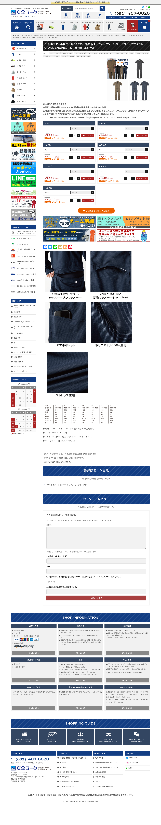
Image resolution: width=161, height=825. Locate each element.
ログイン (26, 16)
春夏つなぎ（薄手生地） (19, 38)
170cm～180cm (49, 35)
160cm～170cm (38, 35)
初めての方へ (123, 17)
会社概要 (17, 312)
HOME (17, 35)
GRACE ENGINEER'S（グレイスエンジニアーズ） (81, 35)
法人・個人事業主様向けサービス (24, 327)
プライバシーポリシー (21, 371)
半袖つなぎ (139, 35)
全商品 (133, 35)
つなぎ (98, 35)
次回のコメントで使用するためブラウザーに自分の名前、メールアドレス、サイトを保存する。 (85, 597)
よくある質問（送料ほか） (68, 792)
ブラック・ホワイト (120, 35)
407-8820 (131, 13)
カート (16, 343)
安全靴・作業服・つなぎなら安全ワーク (25, 306)
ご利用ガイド (111, 17)
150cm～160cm (27, 35)
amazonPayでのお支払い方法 (25, 322)
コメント (49, 545)
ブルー (128, 35)
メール (49, 587)
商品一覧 (17, 338)
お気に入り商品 (19, 347)
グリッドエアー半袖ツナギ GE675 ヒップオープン (66, 505)
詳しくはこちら (34, 673)
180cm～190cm (61, 35)
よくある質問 (133, 17)
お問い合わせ (145, 17)
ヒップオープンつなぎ (107, 35)
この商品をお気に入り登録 (97, 230)
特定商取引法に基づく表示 (23, 366)
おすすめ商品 (18, 333)
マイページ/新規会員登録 (23, 352)
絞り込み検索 (66, 8)
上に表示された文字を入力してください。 (62, 607)
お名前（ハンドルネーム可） (56, 576)
